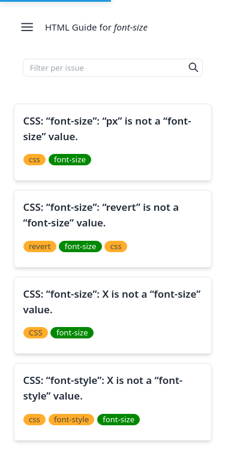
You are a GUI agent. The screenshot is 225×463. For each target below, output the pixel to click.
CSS (36, 332)
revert (39, 246)
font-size (70, 159)
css (34, 159)
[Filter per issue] (104, 68)
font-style (71, 419)
